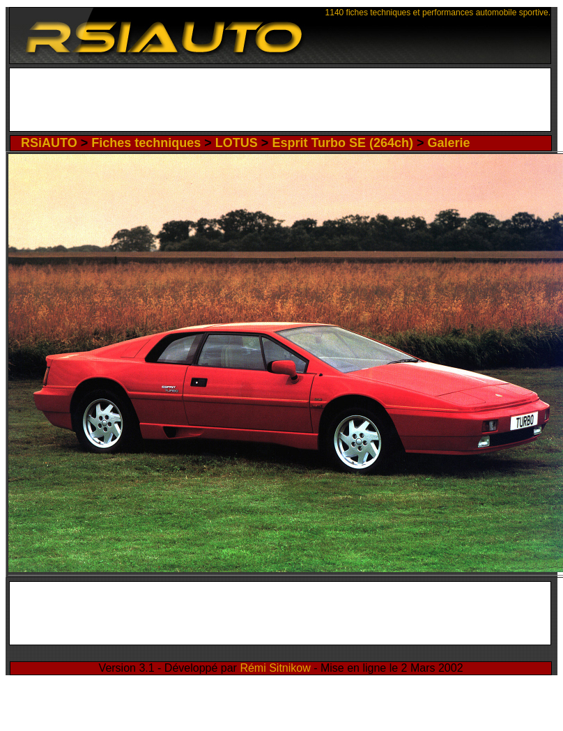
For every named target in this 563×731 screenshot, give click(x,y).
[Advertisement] (280, 103)
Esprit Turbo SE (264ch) (342, 143)
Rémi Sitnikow (275, 668)
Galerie (449, 143)
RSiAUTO (49, 143)
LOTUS (236, 143)
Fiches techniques (146, 143)
